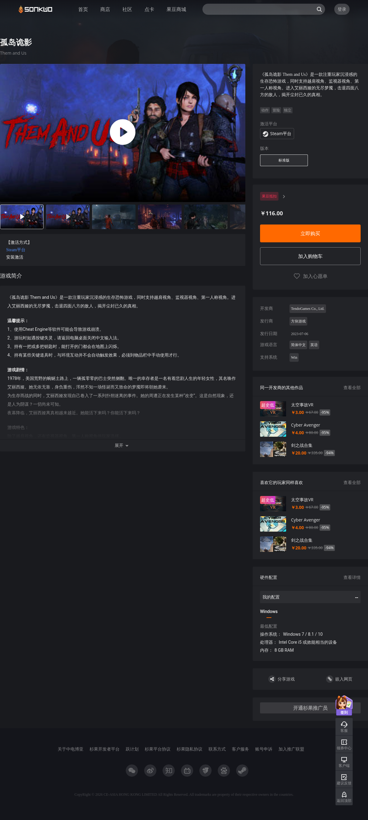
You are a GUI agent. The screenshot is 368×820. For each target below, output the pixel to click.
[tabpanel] (122, 264)
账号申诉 (263, 749)
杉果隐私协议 (189, 749)
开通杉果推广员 (310, 708)
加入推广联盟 (291, 749)
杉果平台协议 (158, 749)
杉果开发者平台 (105, 749)
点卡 (149, 9)
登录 (342, 9)
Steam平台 (15, 250)
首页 (83, 9)
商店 (105, 9)
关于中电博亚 (70, 749)
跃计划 (132, 749)
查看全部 (352, 387)
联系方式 (217, 749)
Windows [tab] (269, 611)
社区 (127, 9)
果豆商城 (176, 9)
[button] (122, 445)
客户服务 (240, 749)
